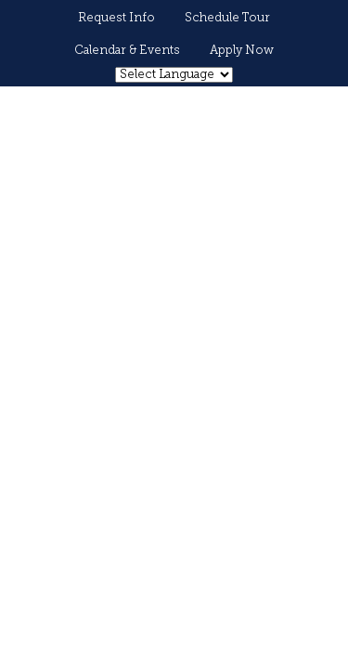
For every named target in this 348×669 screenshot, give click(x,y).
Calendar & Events (127, 51)
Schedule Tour (227, 18)
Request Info (116, 18)
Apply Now (242, 51)
